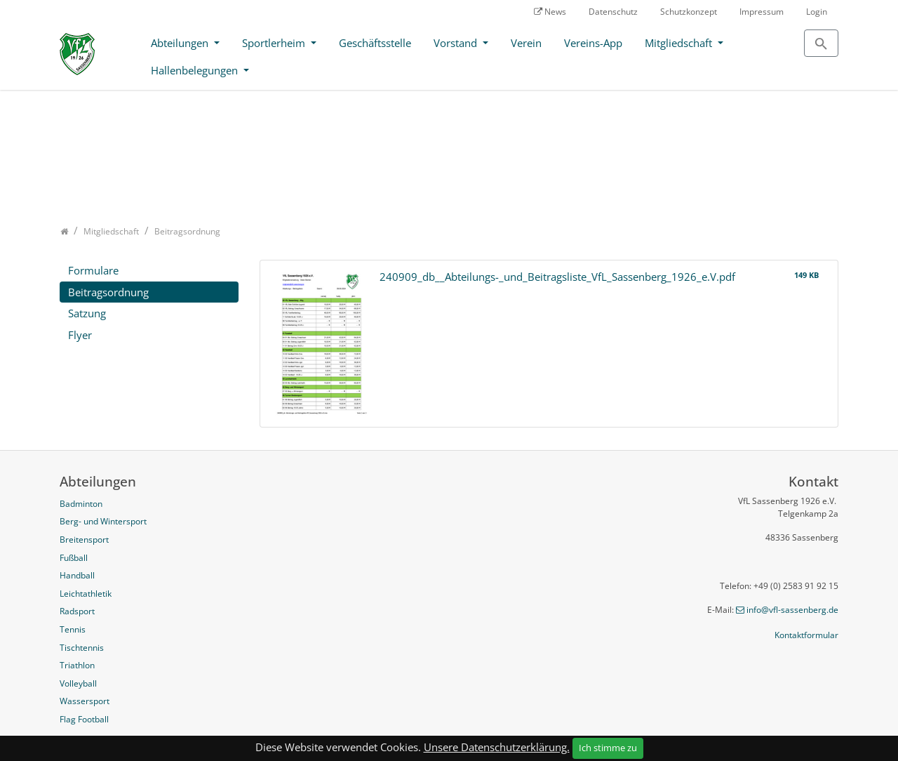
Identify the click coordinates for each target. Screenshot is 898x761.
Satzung (87, 313)
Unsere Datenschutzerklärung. (497, 747)
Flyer (80, 335)
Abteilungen (181, 43)
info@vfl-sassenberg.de (792, 610)
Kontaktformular (806, 635)
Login (816, 12)
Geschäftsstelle (375, 43)
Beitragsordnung (108, 292)
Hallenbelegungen (196, 70)
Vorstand (457, 43)
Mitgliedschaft (680, 43)
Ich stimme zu (608, 747)
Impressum (761, 12)
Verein (526, 43)
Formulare (93, 270)
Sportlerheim (275, 43)
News (555, 12)
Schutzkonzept (688, 12)
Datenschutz (613, 12)
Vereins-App (593, 43)
